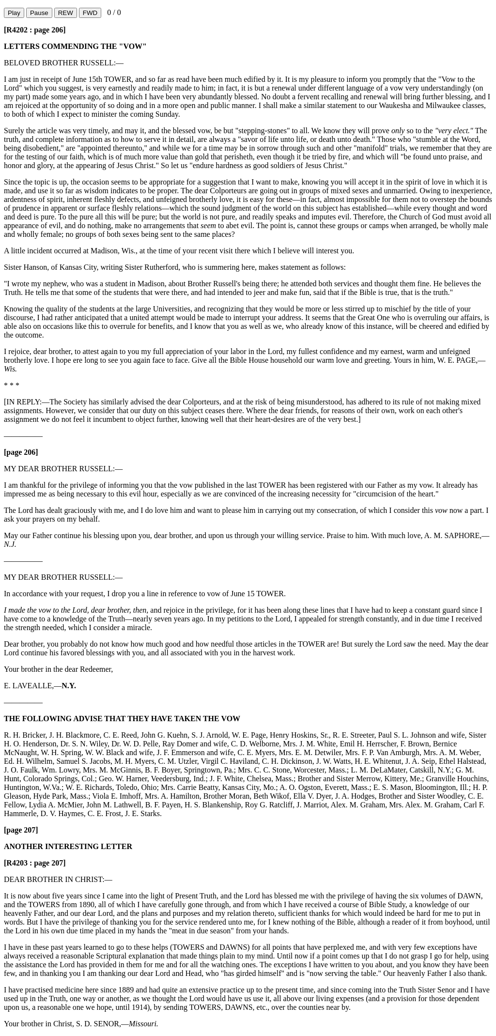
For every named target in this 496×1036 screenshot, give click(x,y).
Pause (39, 12)
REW (65, 12)
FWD (90, 12)
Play (14, 12)
